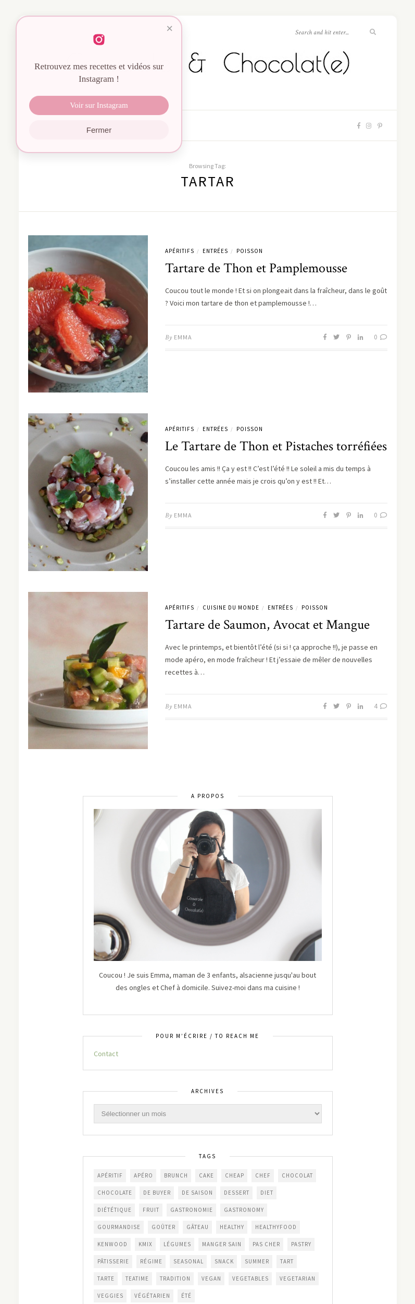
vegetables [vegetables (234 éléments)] (250, 1278)
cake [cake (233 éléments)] (206, 1175)
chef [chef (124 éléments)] (263, 1175)
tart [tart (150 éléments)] (287, 1261)
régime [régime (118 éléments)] (151, 1261)
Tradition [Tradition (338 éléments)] (175, 1278)
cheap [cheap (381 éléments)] (234, 1175)
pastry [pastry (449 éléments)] (301, 1244)
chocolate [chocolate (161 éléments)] (114, 1192)
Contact (106, 1053)
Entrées (215, 251)
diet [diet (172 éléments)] (266, 1192)
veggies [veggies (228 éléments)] (110, 1295)
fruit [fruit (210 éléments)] (151, 1209)
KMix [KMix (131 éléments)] (146, 1244)
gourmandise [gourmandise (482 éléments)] (119, 1227)
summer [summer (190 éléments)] (257, 1261)
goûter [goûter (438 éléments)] (163, 1227)
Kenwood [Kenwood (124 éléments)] (112, 1244)
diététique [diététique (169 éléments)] (114, 1209)
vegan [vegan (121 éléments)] (211, 1278)
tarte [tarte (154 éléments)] (106, 1278)
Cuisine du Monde (231, 607)
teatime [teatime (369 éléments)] (137, 1278)
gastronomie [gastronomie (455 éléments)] (191, 1209)
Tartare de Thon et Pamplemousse (256, 268)
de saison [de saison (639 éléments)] (197, 1192)
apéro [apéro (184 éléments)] (143, 1175)
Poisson (249, 251)
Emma (183, 337)
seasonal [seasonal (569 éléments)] (188, 1261)
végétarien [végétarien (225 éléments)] (152, 1295)
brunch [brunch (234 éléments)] (176, 1175)
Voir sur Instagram (99, 109)
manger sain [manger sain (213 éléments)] (222, 1244)
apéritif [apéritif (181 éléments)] (110, 1175)
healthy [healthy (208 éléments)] (232, 1227)
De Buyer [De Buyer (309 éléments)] (157, 1192)
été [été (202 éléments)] (186, 1295)
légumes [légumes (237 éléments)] (177, 1244)
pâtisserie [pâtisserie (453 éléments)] (113, 1261)
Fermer (98, 134)
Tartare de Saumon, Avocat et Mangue (267, 625)
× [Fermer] (169, 32)
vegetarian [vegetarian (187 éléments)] (298, 1278)
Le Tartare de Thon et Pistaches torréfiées (276, 446)
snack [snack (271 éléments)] (224, 1261)
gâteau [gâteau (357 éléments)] (197, 1227)
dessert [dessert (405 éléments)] (236, 1192)
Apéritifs (179, 251)
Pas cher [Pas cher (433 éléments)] (266, 1244)
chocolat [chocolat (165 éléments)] (297, 1175)
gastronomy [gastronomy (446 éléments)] (244, 1209)
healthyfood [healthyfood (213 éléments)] (276, 1227)
